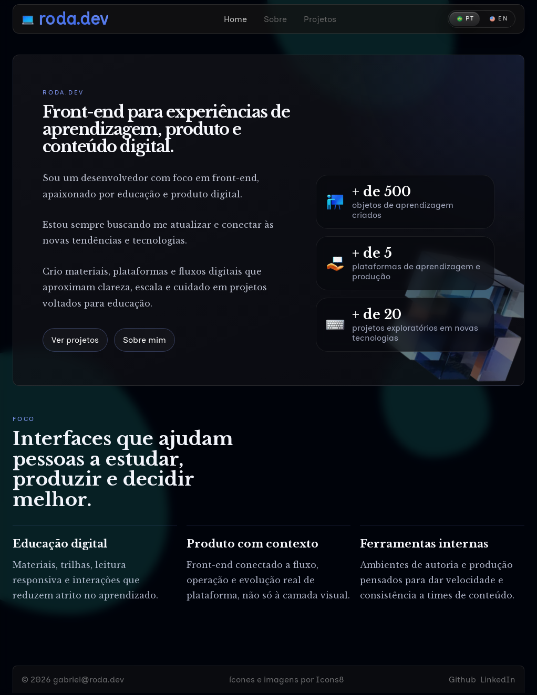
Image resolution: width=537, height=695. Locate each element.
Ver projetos (75, 340)
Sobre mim (144, 340)
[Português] (464, 19)
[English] (498, 19)
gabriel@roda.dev (88, 680)
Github (462, 680)
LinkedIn (497, 680)
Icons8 (330, 680)
